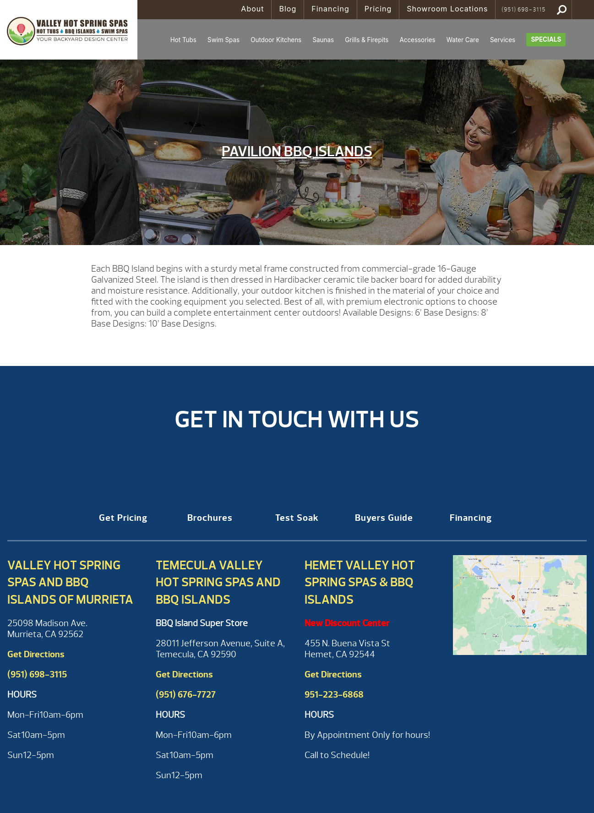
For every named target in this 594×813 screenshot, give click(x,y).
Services (502, 40)
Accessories (417, 40)
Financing (330, 8)
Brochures (210, 518)
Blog (287, 8)
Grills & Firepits (366, 40)
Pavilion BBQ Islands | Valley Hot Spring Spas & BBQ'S (68, 30)
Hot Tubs (183, 40)
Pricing (378, 8)
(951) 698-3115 (523, 9)
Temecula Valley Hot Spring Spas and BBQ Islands (218, 582)
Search (561, 9)
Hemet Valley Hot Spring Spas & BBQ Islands (360, 582)
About (252, 8)
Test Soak (297, 518)
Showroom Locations (447, 8)
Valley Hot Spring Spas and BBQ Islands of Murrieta (70, 582)
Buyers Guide (384, 518)
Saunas (323, 40)
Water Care (463, 40)
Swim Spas (223, 40)
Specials (546, 39)
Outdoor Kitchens (276, 40)
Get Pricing (123, 518)
